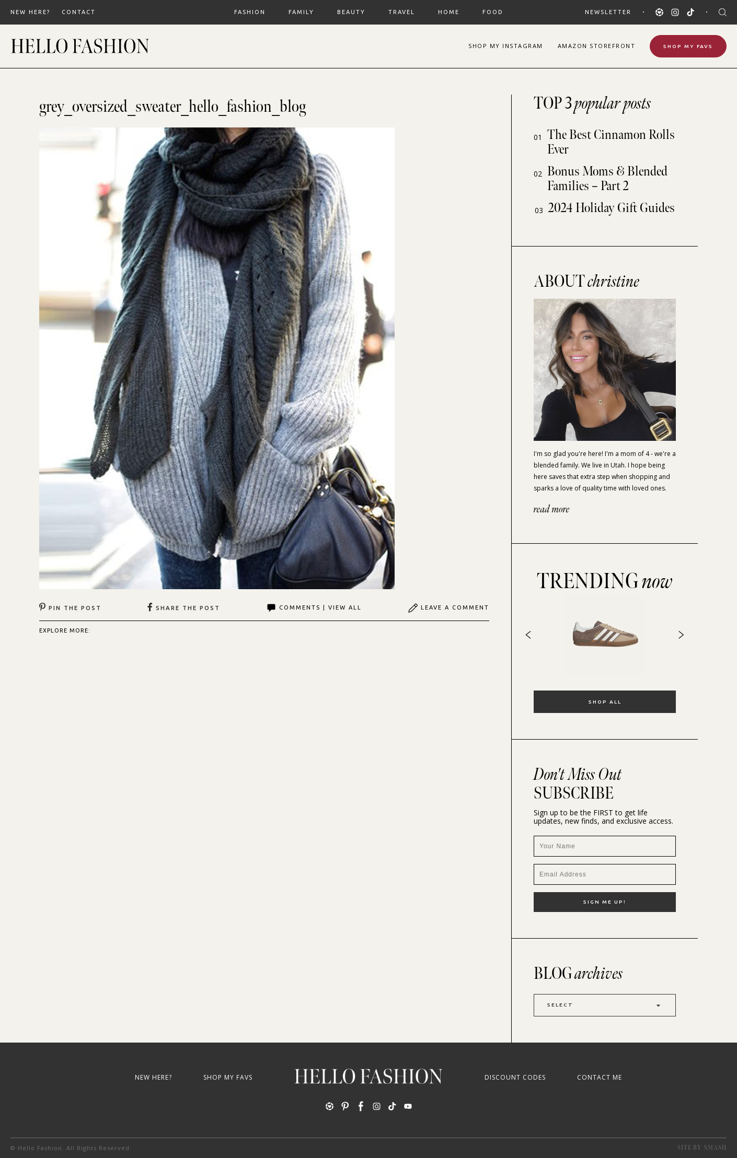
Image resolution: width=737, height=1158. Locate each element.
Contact (79, 12)
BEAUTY (351, 12)
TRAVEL (401, 12)
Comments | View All (314, 608)
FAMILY (301, 12)
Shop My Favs (688, 46)
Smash (715, 1148)
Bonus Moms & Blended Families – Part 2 (607, 178)
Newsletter (608, 12)
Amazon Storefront (597, 46)
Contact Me (599, 1077)
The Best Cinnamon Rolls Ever (611, 142)
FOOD (492, 12)
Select (604, 1005)
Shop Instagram (505, 46)
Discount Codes (515, 1077)
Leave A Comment (448, 608)
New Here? (30, 12)
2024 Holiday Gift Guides (611, 208)
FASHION (250, 12)
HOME (448, 12)
